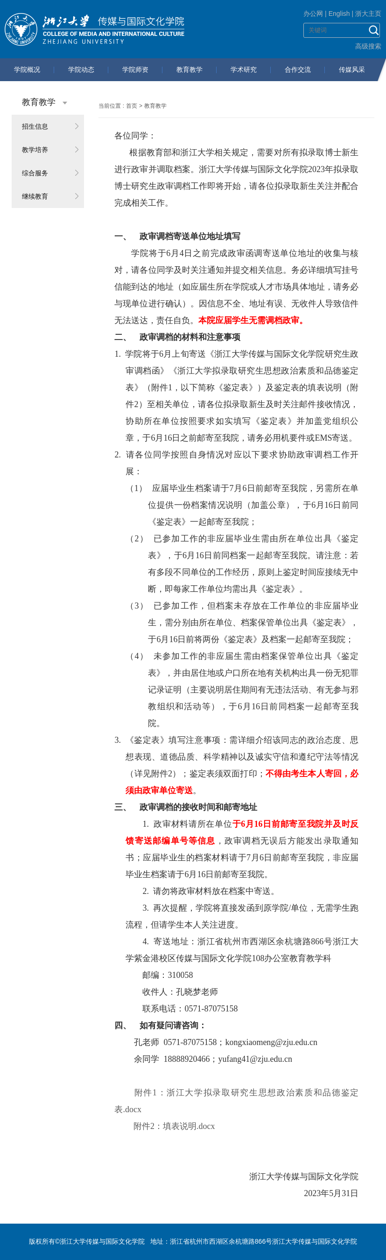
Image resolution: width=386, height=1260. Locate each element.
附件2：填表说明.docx (174, 1126)
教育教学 (189, 69)
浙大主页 (368, 13)
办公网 (313, 13)
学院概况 (27, 69)
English (339, 13)
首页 (131, 106)
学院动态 (81, 69)
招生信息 (35, 126)
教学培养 (35, 149)
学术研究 (244, 69)
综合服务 (35, 173)
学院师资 (135, 69)
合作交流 (298, 69)
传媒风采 (352, 69)
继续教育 (35, 196)
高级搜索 (368, 46)
